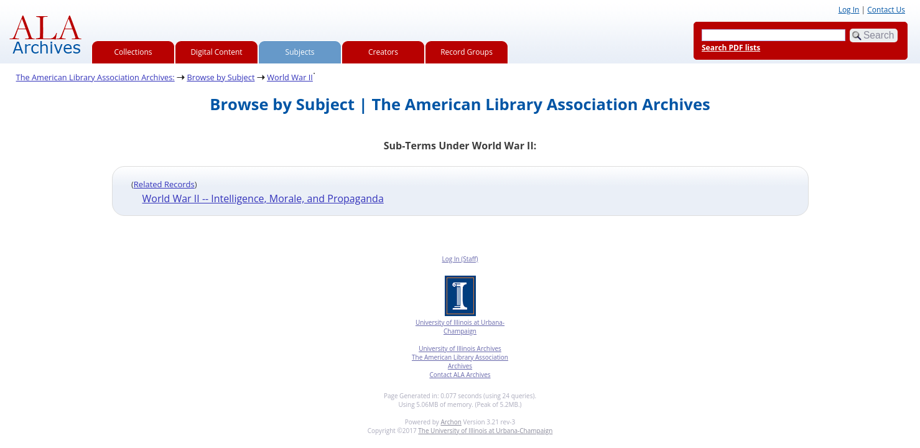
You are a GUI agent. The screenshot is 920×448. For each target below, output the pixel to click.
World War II (290, 77)
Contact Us (886, 9)
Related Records (164, 184)
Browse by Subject (220, 77)
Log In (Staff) (460, 258)
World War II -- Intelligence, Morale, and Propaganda (263, 198)
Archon (450, 422)
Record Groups (466, 52)
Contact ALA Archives (459, 374)
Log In (849, 9)
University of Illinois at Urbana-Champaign (460, 326)
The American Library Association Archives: (95, 77)
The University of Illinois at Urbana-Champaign (485, 430)
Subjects (300, 52)
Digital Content (216, 52)
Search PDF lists (731, 47)
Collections (133, 52)
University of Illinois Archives (460, 348)
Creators (383, 52)
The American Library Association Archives (460, 361)
